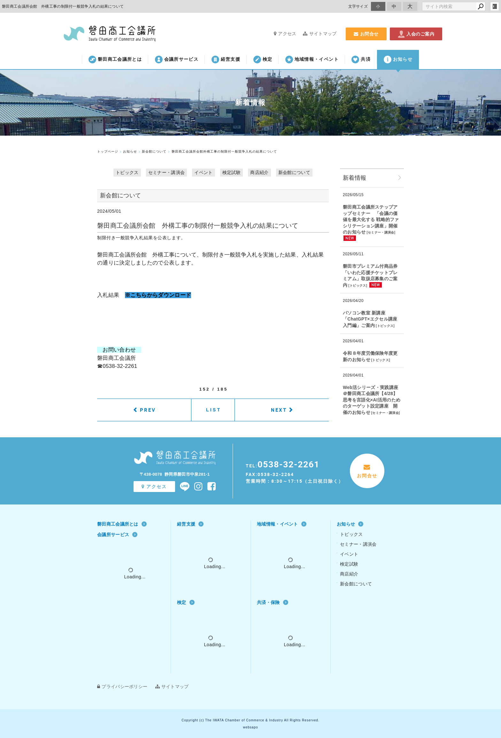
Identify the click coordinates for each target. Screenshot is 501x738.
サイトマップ (319, 33)
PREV (148, 410)
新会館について (294, 172)
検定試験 (231, 172)
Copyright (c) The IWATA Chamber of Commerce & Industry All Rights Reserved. (250, 720)
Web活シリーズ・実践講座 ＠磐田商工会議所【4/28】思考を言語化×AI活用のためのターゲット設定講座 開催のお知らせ (371, 400)
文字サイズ (358, 6)
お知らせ (398, 59)
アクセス (285, 33)
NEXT (279, 410)
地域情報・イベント (312, 59)
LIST (213, 409)
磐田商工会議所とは (115, 59)
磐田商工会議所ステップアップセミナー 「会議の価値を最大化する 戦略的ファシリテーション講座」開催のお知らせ (371, 219)
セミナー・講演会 (166, 172)
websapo (250, 727)
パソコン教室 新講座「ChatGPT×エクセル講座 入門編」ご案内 (370, 319)
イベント (203, 172)
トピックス (127, 172)
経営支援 (226, 59)
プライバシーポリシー (122, 686)
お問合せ (366, 33)
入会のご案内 (416, 34)
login (494, 6)
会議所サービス (176, 59)
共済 (361, 59)
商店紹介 (259, 172)
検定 (263, 59)
